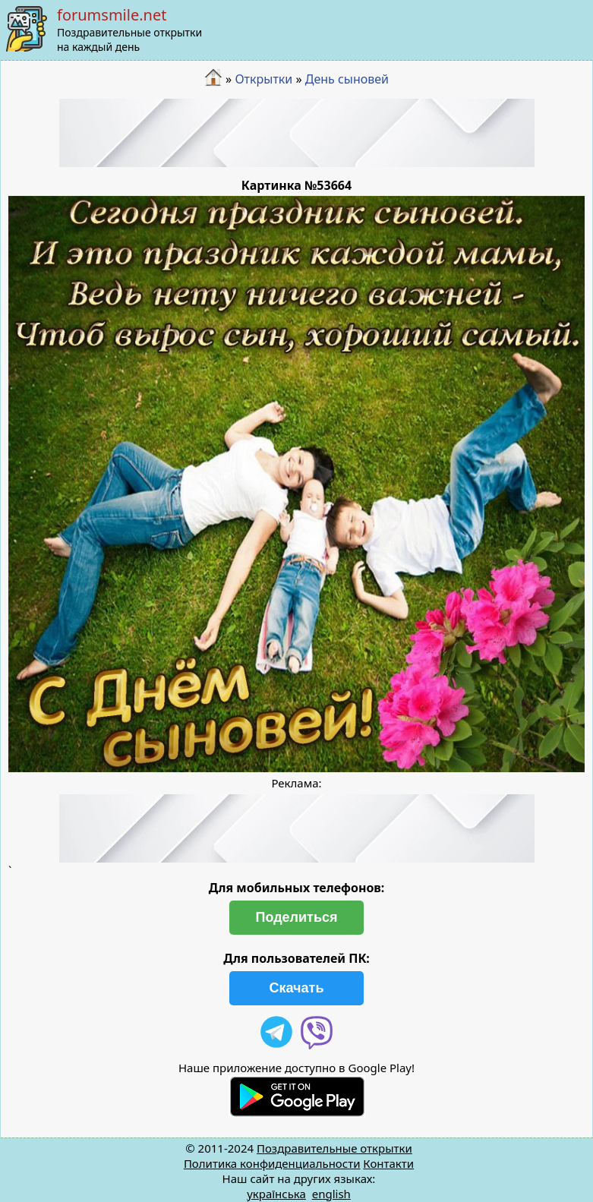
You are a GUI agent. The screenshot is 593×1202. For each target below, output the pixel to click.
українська (276, 1193)
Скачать (297, 987)
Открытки (263, 79)
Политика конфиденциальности (272, 1163)
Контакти (388, 1163)
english (331, 1193)
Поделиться (296, 917)
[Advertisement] (297, 133)
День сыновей (347, 79)
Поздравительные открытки (334, 1148)
